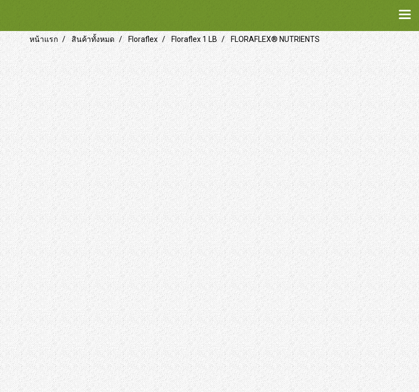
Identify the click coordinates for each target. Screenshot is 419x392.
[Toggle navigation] (405, 15)
